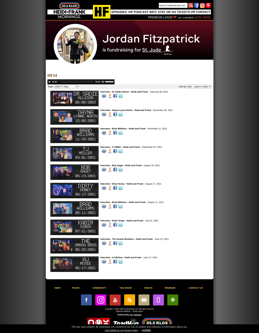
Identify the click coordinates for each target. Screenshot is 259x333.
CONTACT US (196, 288)
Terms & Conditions (123, 311)
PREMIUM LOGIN (160, 17)
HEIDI (57, 288)
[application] (80, 81)
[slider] (77, 82)
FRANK (76, 288)
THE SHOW (126, 288)
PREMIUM (170, 288)
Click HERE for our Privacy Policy (121, 330)
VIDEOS (148, 288)
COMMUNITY (99, 288)
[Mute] (103, 81)
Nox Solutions (135, 315)
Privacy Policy (138, 311)
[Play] (49, 81)
